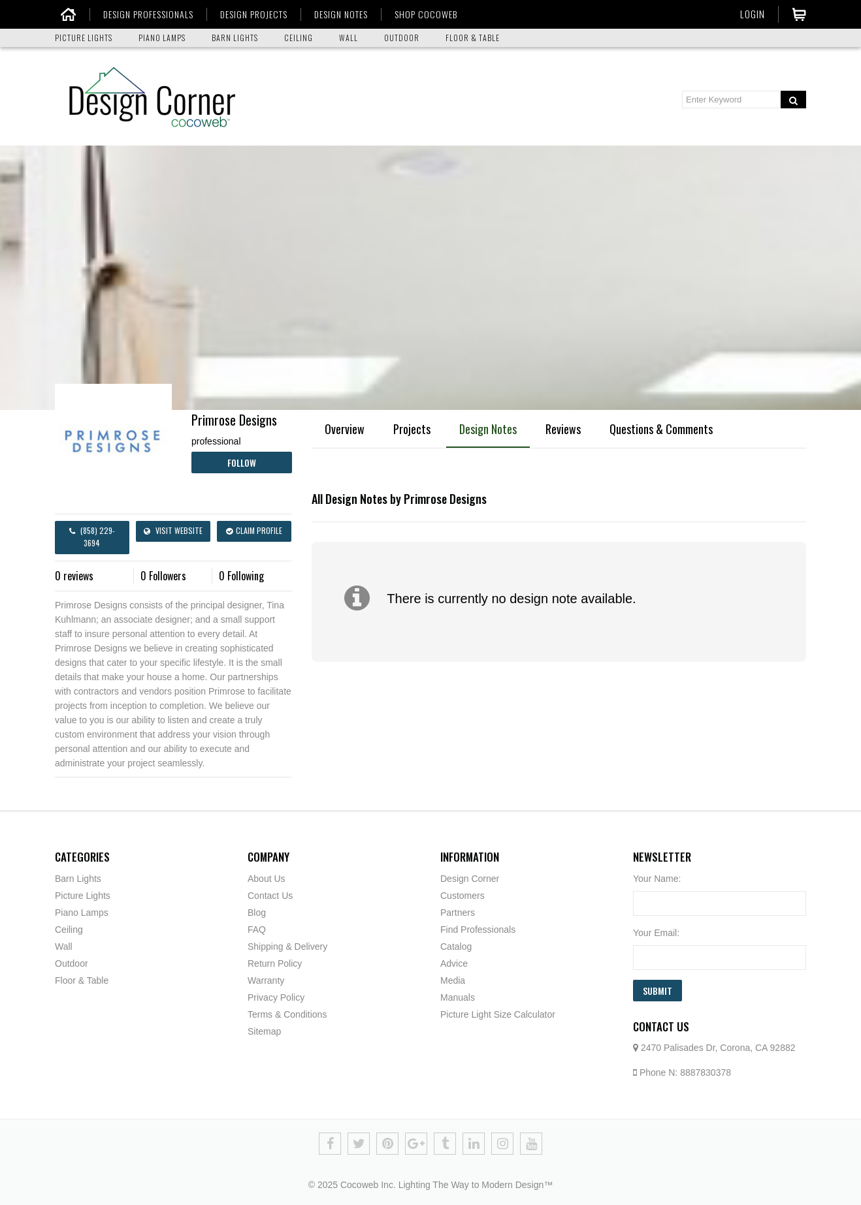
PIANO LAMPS (162, 37)
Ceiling (69, 929)
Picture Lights (82, 895)
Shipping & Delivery (287, 946)
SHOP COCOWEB (421, 14)
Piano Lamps (81, 912)
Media (452, 980)
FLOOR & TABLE (473, 37)
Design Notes (488, 428)
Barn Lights (78, 878)
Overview (345, 428)
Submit (657, 990)
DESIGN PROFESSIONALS (144, 14)
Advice (454, 963)
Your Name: (657, 878)
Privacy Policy (276, 997)
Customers (462, 895)
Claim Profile (254, 530)
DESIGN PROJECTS (249, 14)
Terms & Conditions (287, 1014)
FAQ (257, 929)
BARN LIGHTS (235, 37)
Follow (241, 462)
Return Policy (275, 963)
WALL (348, 37)
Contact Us (270, 895)
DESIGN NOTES (336, 14)
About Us (266, 878)
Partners (457, 912)
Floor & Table (81, 980)
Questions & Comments (661, 428)
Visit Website (173, 530)
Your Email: (656, 933)
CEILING (298, 37)
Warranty (266, 980)
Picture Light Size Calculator (497, 1014)
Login (752, 14)
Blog (257, 912)
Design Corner (469, 878)
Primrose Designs (234, 420)
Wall (64, 946)
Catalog (456, 946)
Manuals (457, 997)
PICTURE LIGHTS (83, 37)
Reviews (563, 428)
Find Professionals (477, 929)
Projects (412, 428)
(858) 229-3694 (92, 536)
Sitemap (264, 1031)
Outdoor (71, 963)
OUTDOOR (401, 37)
